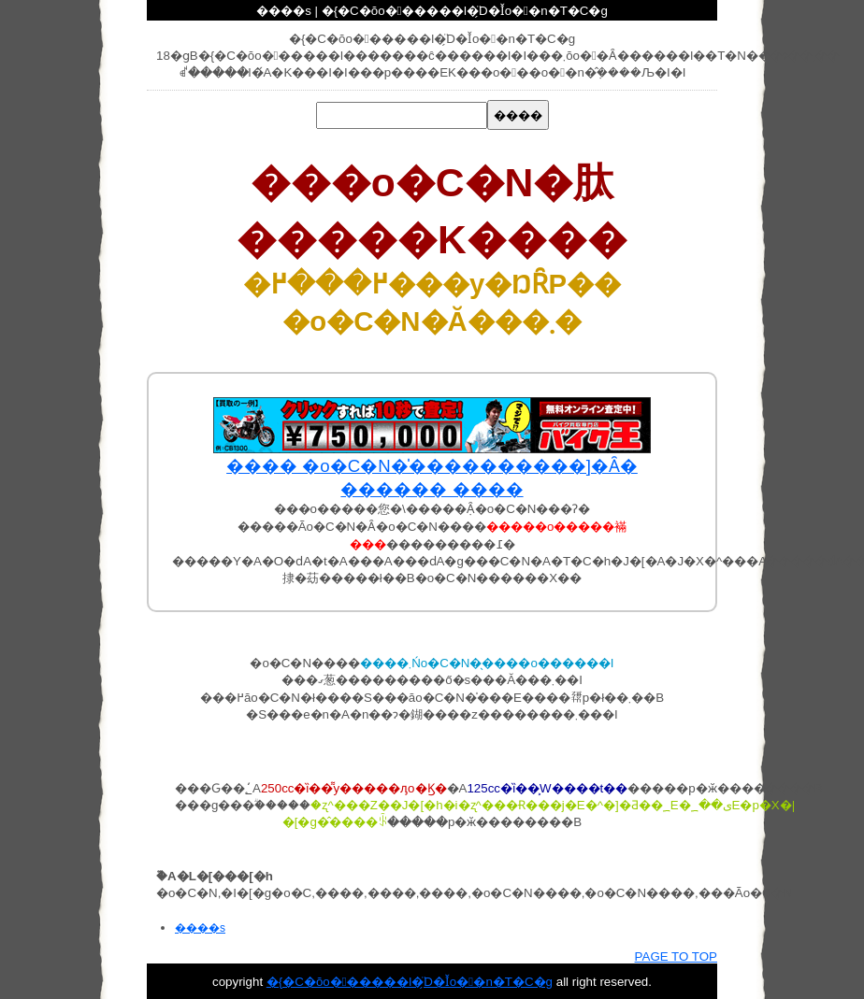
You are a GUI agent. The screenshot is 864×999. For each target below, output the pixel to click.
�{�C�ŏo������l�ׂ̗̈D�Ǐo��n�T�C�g (409, 982)
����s (200, 928)
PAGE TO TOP (676, 956)
